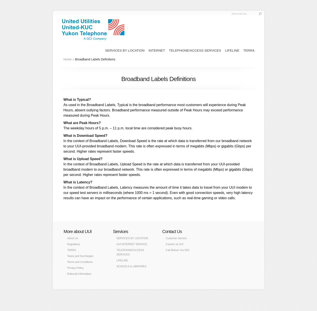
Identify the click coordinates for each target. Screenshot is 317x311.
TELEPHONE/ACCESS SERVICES (195, 50)
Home (67, 59)
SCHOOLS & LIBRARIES (131, 266)
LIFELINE (232, 50)
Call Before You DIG (177, 250)
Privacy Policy (75, 267)
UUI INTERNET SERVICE (131, 244)
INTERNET (157, 50)
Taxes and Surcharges (80, 256)
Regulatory (73, 244)
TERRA (248, 50)
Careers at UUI (174, 244)
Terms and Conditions (80, 262)
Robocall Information (79, 273)
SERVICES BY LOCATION (124, 50)
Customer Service (176, 238)
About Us (72, 238)
